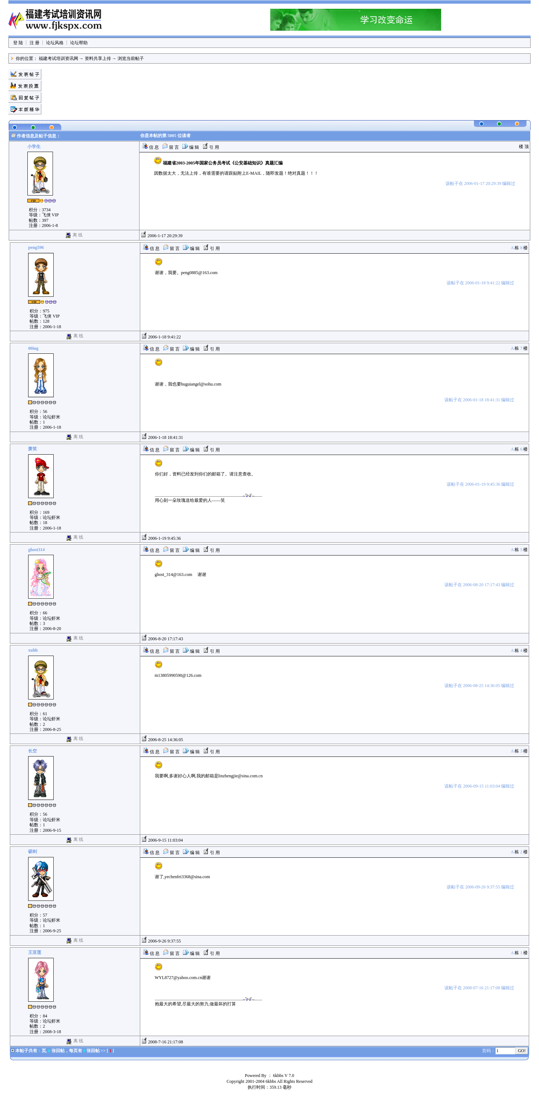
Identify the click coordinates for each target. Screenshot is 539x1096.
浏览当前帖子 (131, 58)
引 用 (210, 147)
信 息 (150, 147)
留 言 (170, 147)
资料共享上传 (98, 58)
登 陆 (18, 42)
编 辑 (190, 147)
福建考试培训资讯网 (58, 58)
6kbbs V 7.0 (283, 1075)
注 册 (34, 42)
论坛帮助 (79, 42)
